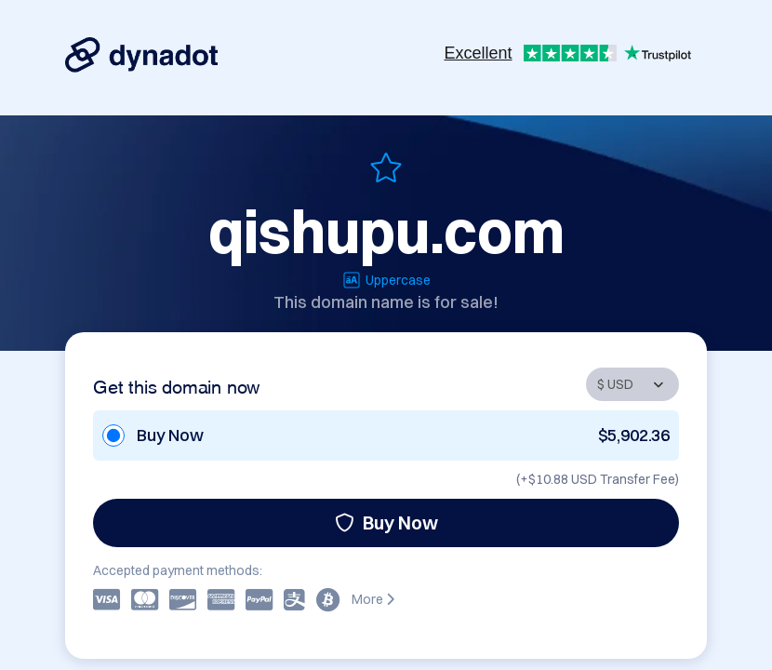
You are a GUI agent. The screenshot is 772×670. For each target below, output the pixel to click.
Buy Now (386, 522)
